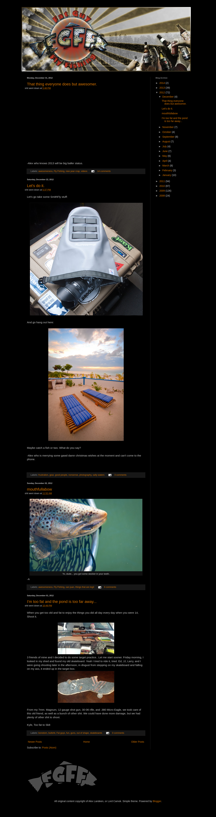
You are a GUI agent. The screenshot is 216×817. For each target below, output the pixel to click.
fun (67, 733)
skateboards (96, 733)
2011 (162, 181)
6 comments (110, 587)
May (165, 156)
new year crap (73, 171)
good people (61, 475)
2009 (162, 190)
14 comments (104, 171)
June (165, 151)
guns (72, 733)
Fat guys (61, 733)
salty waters (98, 475)
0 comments (118, 733)
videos (84, 171)
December (168, 96)
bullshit (51, 733)
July (164, 146)
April (165, 160)
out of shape (83, 733)
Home (86, 741)
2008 (162, 195)
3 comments (120, 475)
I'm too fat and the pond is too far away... (62, 601)
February (167, 170)
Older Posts (137, 741)
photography (85, 475)
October (167, 132)
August (166, 141)
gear (52, 475)
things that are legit (84, 587)
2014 (162, 83)
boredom (42, 733)
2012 (162, 92)
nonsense (73, 475)
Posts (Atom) (49, 747)
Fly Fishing (59, 171)
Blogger (157, 801)
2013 (162, 87)
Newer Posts (35, 741)
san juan (70, 587)
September (168, 136)
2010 (162, 186)
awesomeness (45, 171)
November (168, 127)
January (167, 175)
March (166, 165)
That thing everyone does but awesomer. (62, 84)
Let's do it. (36, 186)
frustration (43, 475)
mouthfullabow (39, 489)
